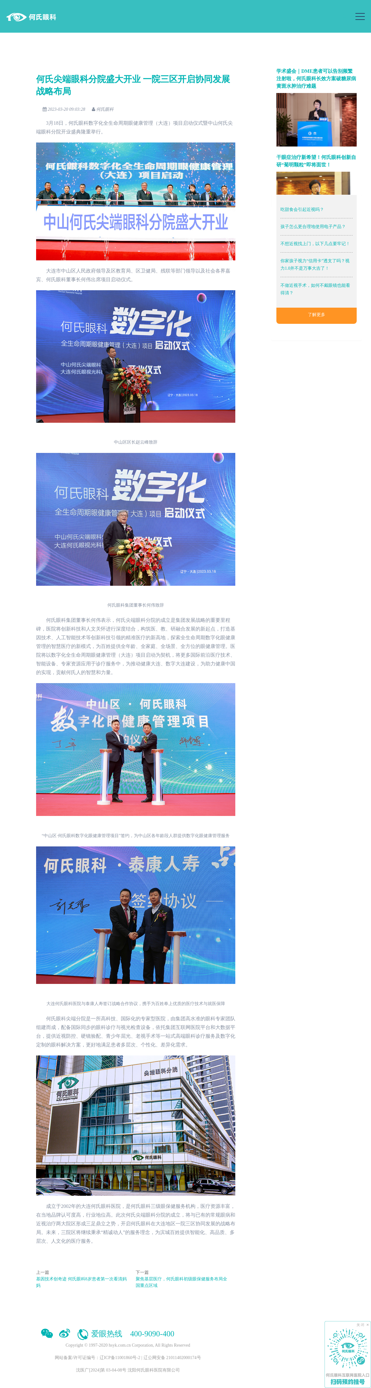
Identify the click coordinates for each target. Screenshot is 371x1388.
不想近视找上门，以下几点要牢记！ (315, 243)
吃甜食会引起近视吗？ (302, 209)
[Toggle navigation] (360, 16)
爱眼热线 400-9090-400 (125, 1334)
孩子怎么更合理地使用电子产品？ (313, 226)
